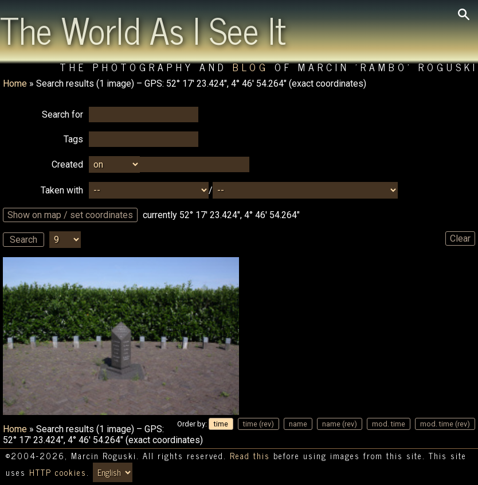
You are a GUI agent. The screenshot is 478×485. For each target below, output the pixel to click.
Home (15, 83)
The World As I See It (143, 29)
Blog (251, 67)
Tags (73, 139)
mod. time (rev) (445, 424)
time (221, 424)
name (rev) (339, 424)
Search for (62, 114)
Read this (250, 456)
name (298, 424)
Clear (460, 238)
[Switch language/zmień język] (112, 472)
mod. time (388, 424)
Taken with (62, 190)
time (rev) (258, 424)
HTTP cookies (58, 472)
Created (67, 164)
